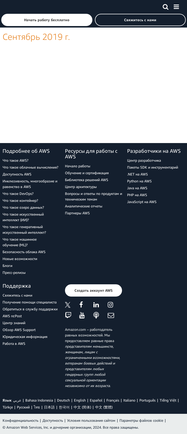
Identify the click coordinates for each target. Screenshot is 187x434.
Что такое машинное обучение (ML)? (20, 242)
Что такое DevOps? (18, 193)
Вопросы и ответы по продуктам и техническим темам (93, 196)
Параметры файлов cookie (141, 420)
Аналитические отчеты (83, 206)
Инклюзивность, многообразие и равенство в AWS (30, 184)
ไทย (37, 407)
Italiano (129, 400)
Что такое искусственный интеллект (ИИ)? (23, 217)
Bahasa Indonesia (39, 400)
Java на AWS (137, 188)
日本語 (49, 407)
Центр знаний (14, 323)
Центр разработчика (144, 160)
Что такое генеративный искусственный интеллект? (24, 229)
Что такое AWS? (15, 160)
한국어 (64, 407)
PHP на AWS (137, 195)
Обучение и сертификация (87, 173)
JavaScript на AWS (142, 202)
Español (96, 400)
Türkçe (8, 407)
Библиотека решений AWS (86, 180)
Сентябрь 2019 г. (36, 36)
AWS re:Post (12, 316)
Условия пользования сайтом (91, 420)
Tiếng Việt (168, 400)
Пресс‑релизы (14, 272)
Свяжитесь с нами (17, 295)
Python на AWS (139, 181)
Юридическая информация (25, 336)
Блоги (7, 265)
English (80, 400)
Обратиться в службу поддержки (30, 309)
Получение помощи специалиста (30, 302)
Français (112, 400)
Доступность (52, 420)
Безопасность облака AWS (24, 252)
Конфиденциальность (20, 420)
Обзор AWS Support (19, 329)
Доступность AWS (17, 174)
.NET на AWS (137, 174)
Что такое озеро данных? (23, 207)
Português (147, 400)
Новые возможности (20, 258)
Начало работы (77, 166)
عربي (17, 400)
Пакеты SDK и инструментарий (152, 167)
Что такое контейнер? (20, 200)
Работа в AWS (14, 343)
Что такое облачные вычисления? (30, 167)
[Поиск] (165, 6)
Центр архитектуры (81, 186)
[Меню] (176, 6)
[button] (46, 20)
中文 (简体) (82, 407)
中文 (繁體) (104, 407)
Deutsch (63, 400)
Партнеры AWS (77, 213)
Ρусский (23, 407)
